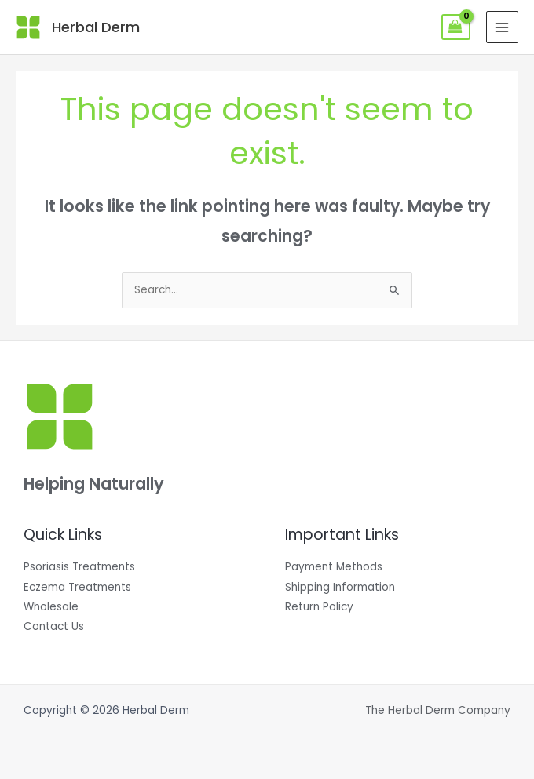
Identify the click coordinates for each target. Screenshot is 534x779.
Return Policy (319, 606)
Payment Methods (333, 566)
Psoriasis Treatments (79, 566)
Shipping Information (340, 587)
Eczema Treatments (77, 587)
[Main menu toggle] (502, 27)
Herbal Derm (96, 27)
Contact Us (54, 626)
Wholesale (51, 606)
